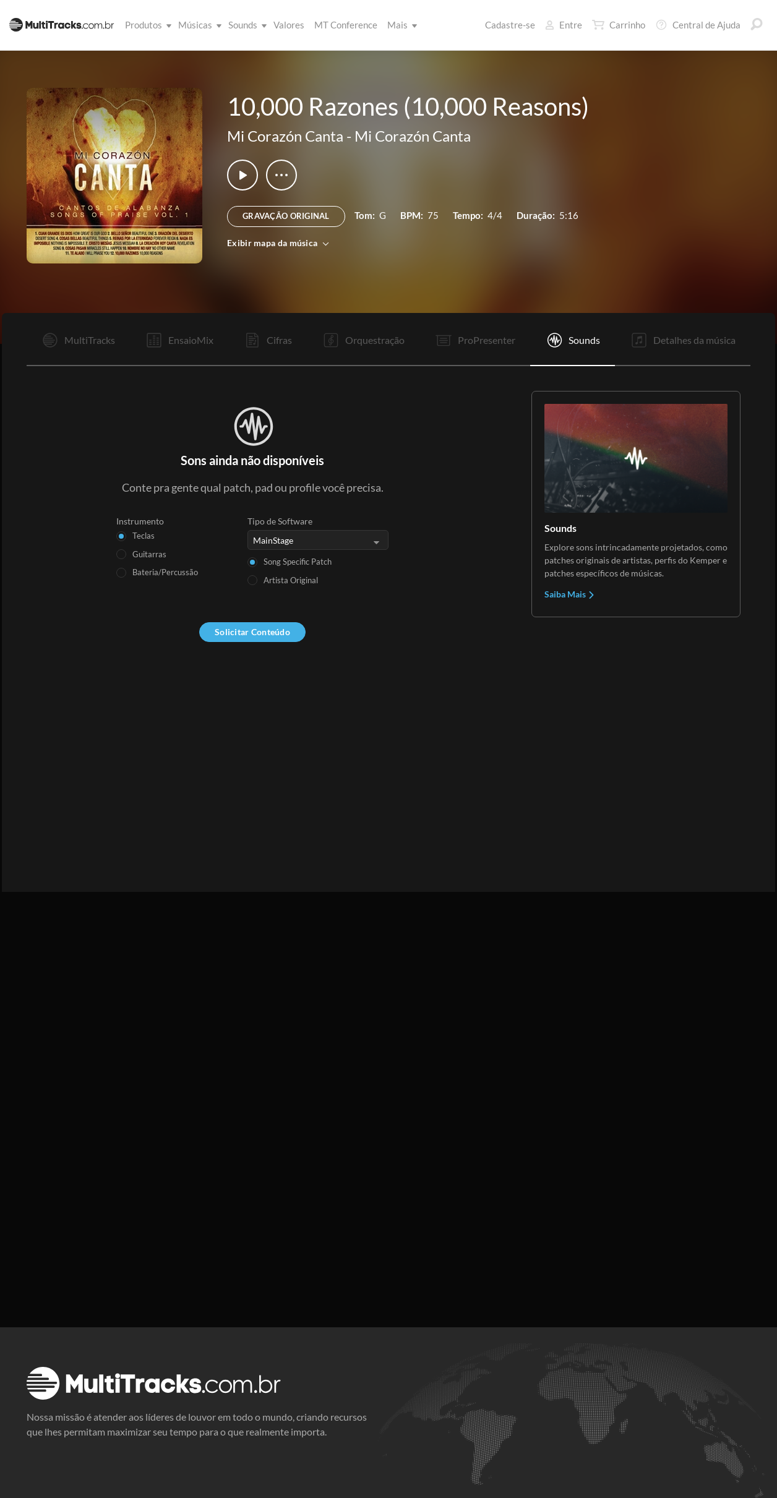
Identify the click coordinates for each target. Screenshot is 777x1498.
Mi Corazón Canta (285, 136)
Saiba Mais (569, 594)
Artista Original (291, 580)
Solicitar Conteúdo (252, 632)
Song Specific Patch (298, 562)
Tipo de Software (279, 521)
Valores (288, 24)
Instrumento (140, 521)
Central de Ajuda (698, 25)
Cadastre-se (510, 24)
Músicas (197, 24)
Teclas (143, 536)
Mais (400, 24)
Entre (563, 24)
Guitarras (149, 554)
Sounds (245, 24)
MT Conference (345, 24)
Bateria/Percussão (165, 572)
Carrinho (618, 25)
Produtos (146, 24)
